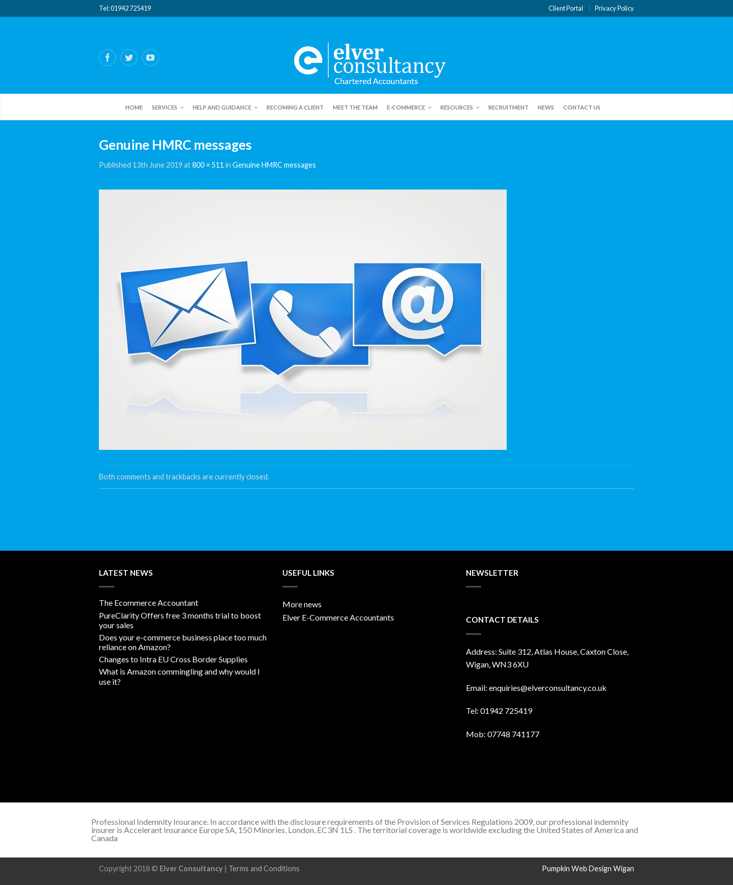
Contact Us (581, 107)
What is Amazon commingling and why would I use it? (179, 676)
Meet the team (355, 107)
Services (164, 107)
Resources (456, 107)
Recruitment (508, 107)
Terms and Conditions (264, 868)
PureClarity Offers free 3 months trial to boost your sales (180, 620)
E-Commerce (406, 107)
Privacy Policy (614, 8)
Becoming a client (295, 107)
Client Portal (565, 8)
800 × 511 (208, 164)
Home (134, 107)
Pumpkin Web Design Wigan (588, 868)
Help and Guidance (222, 107)
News (546, 107)
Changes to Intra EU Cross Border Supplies (173, 659)
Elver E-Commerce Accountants (338, 617)
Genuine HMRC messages (274, 164)
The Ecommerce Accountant (148, 602)
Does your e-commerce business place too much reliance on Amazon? (183, 642)
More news (302, 604)
